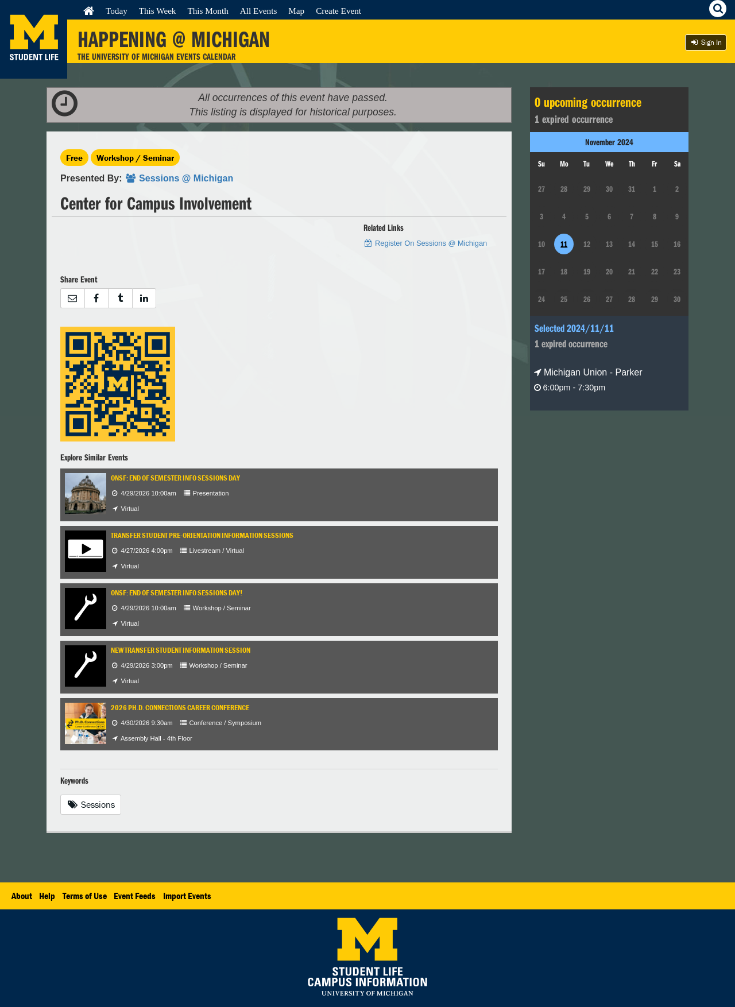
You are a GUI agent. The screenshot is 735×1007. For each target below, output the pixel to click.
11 (563, 244)
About (21, 895)
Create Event (338, 11)
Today (116, 11)
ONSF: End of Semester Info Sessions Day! (176, 593)
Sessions (91, 804)
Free (74, 157)
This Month (207, 11)
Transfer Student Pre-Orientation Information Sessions (202, 535)
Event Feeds (135, 895)
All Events (258, 11)
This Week (157, 11)
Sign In (706, 42)
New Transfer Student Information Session (180, 650)
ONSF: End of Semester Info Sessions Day (175, 478)
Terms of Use (85, 895)
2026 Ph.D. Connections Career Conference (180, 707)
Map (296, 11)
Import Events (187, 895)
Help (47, 895)
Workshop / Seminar (135, 157)
